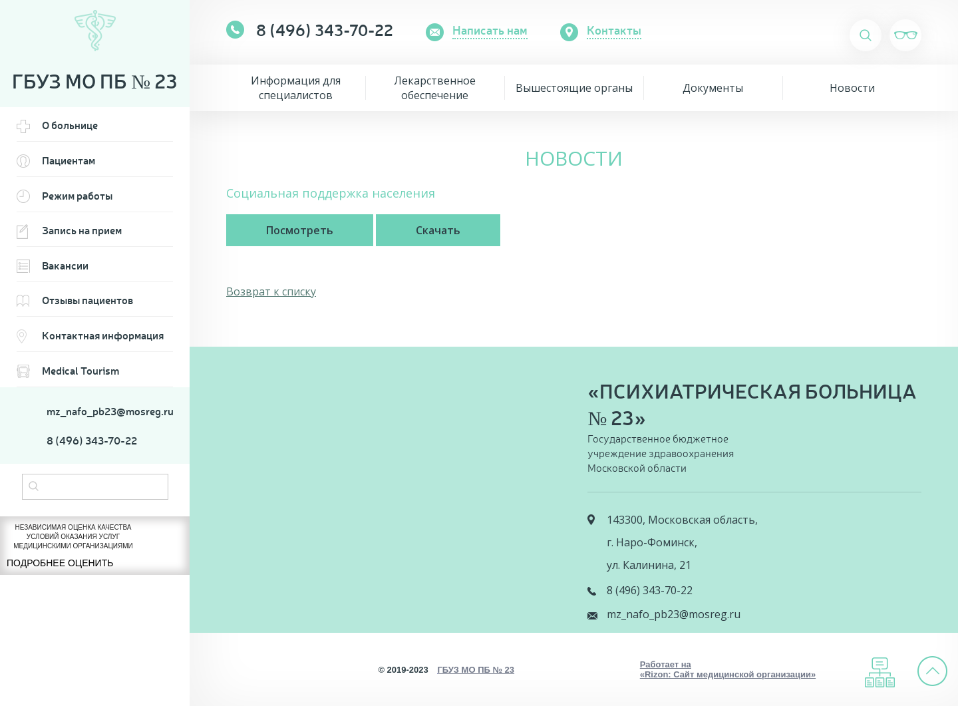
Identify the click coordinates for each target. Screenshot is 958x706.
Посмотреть (299, 230)
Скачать (438, 230)
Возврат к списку (271, 291)
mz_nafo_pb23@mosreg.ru (110, 412)
